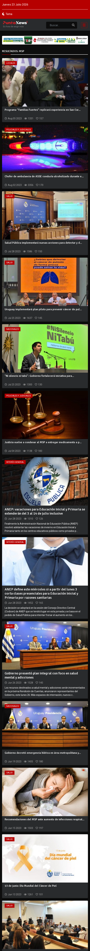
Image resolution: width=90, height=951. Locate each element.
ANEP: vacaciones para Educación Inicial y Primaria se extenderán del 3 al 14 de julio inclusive (45, 511)
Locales (10, 63)
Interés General (15, 462)
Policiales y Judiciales (18, 129)
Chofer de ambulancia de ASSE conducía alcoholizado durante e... (44, 176)
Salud (9, 196)
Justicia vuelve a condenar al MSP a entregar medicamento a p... (43, 442)
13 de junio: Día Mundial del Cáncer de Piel (31, 886)
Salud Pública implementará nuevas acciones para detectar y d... (43, 243)
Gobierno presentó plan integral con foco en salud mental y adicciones (41, 675)
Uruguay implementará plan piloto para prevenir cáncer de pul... (43, 309)
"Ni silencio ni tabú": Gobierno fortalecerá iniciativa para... (39, 376)
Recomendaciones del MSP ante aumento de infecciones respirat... (44, 819)
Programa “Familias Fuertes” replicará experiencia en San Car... (43, 110)
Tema (9, 14)
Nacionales (12, 329)
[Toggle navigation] (83, 25)
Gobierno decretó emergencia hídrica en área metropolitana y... (43, 753)
